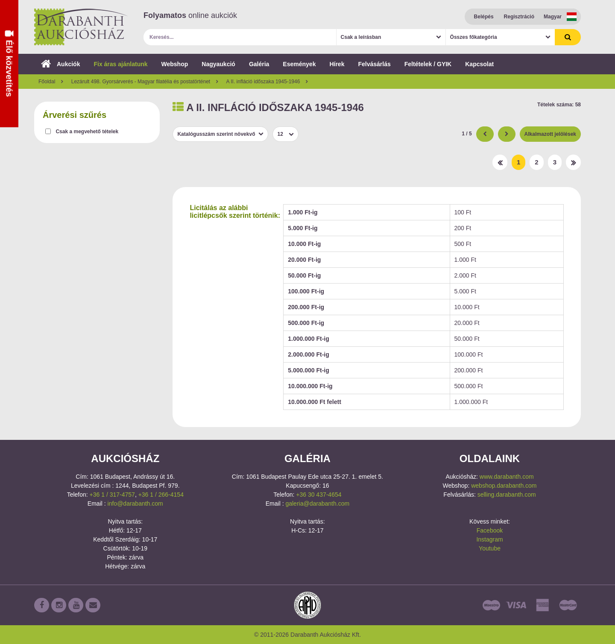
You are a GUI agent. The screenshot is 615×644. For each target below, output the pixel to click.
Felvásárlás (374, 64)
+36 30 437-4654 (318, 494)
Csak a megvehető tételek (87, 132)
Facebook (490, 530)
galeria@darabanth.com (317, 503)
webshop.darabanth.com (503, 485)
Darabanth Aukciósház (81, 27)
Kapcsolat (479, 64)
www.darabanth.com (507, 476)
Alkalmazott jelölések (550, 134)
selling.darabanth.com (506, 494)
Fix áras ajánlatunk (120, 64)
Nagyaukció (218, 64)
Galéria (259, 64)
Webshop (174, 64)
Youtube (490, 548)
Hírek (336, 64)
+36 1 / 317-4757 (112, 494)
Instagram (489, 539)
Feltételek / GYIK (427, 64)
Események (299, 64)
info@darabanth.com (135, 503)
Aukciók (60, 64)
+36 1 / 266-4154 (161, 494)
